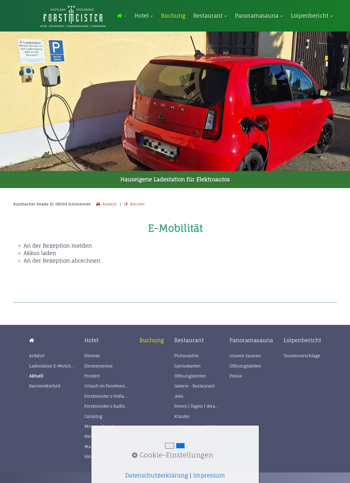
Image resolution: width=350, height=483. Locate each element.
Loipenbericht (312, 15)
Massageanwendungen (106, 446)
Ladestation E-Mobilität (51, 365)
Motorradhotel (98, 426)
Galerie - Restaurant (194, 385)
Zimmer (92, 355)
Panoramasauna (259, 15)
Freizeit (92, 375)
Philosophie (186, 355)
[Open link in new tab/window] (173, 16)
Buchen (134, 204)
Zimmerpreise (98, 365)
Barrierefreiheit (44, 385)
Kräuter (182, 416)
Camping (93, 416)
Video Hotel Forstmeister (106, 456)
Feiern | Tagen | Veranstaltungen (196, 406)
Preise (235, 375)
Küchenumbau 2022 (195, 426)
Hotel (143, 15)
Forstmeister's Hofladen (106, 396)
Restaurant (210, 15)
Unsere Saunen (245, 355)
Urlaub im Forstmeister (106, 385)
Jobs (179, 396)
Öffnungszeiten (190, 375)
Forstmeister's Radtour (106, 406)
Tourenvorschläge (302, 355)
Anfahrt (106, 204)
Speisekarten (187, 365)
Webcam (92, 436)
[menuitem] (123, 16)
